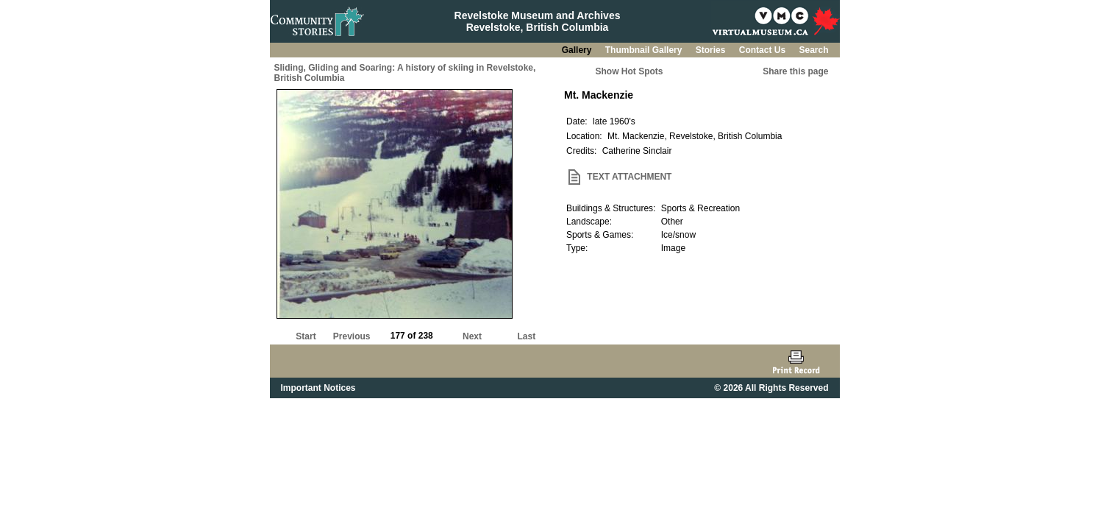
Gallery (578, 50)
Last (526, 336)
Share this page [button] (795, 71)
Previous (352, 336)
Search (813, 50)
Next (472, 336)
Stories (712, 50)
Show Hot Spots (629, 71)
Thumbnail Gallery (645, 50)
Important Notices (318, 388)
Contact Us (763, 50)
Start (305, 336)
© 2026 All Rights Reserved (771, 388)
